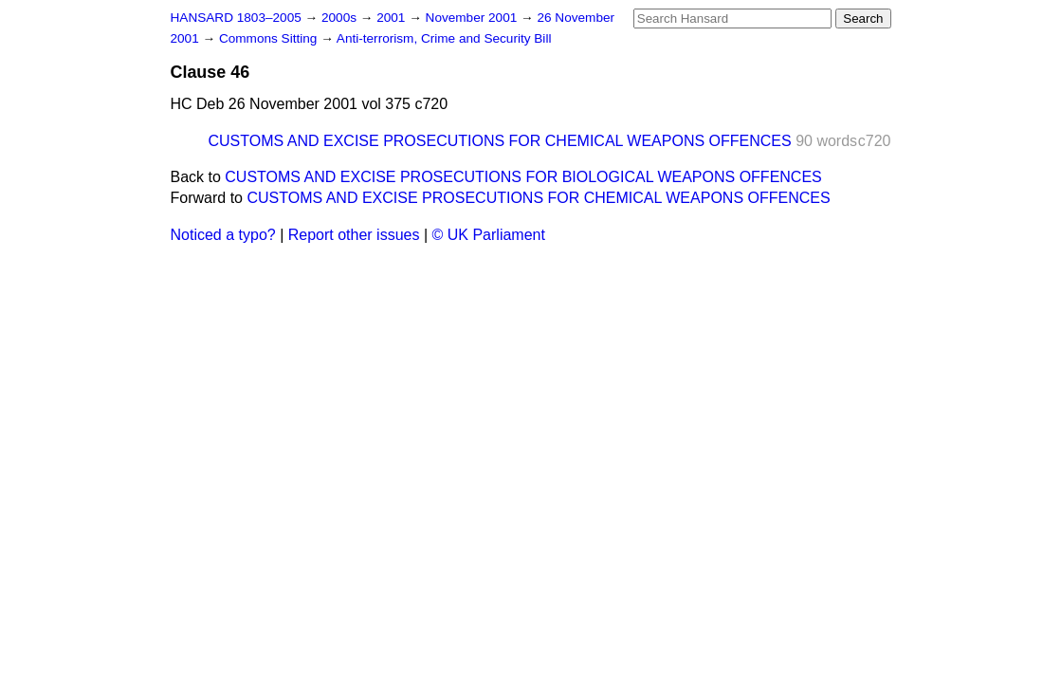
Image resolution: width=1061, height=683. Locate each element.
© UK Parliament (488, 235)
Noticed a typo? (223, 235)
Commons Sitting (269, 38)
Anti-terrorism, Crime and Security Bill (444, 38)
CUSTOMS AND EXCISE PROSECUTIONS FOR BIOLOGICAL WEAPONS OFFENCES (523, 177)
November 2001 (473, 17)
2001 (392, 17)
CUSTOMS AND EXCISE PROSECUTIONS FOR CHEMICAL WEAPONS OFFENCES (500, 141)
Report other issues (354, 235)
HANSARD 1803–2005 (236, 17)
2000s (340, 17)
